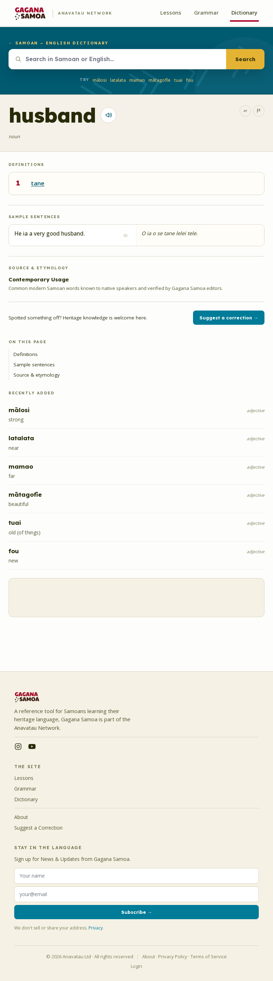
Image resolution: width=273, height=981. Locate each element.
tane (37, 183)
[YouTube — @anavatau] (32, 746)
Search (245, 59)
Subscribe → (136, 912)
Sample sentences (34, 364)
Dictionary (244, 12)
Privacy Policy (172, 956)
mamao (137, 80)
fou (189, 80)
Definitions (26, 354)
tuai (178, 80)
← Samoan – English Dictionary (58, 42)
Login (136, 966)
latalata (118, 80)
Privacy (96, 928)
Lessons (170, 12)
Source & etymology (37, 375)
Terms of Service (209, 956)
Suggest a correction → (228, 317)
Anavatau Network (85, 13)
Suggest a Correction (38, 827)
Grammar (206, 12)
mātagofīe (160, 80)
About (21, 817)
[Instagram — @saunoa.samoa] (18, 746)
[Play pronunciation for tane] (108, 115)
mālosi (100, 80)
